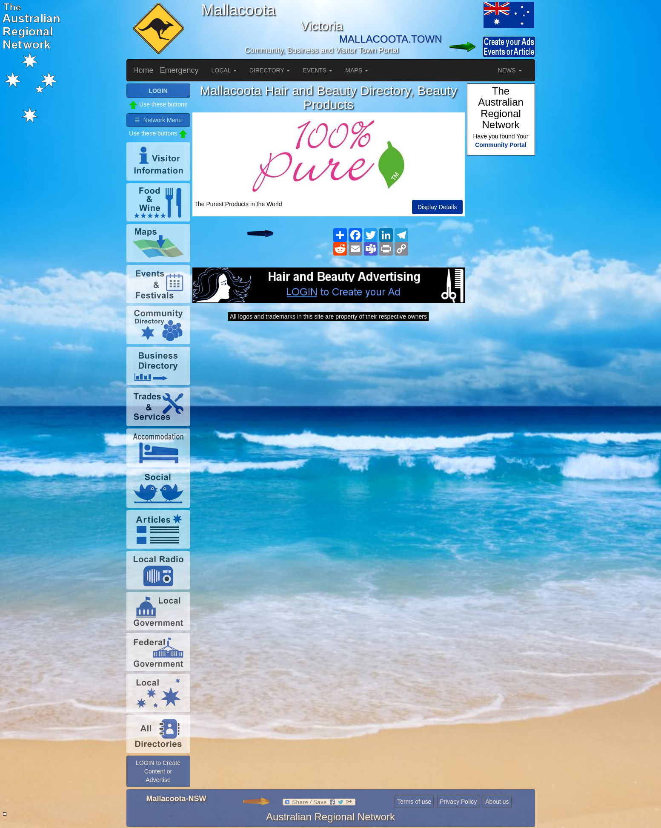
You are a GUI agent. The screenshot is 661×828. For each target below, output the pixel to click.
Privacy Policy (458, 801)
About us (497, 801)
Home (143, 70)
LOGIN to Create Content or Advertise (158, 771)
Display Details (437, 207)
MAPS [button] (356, 70)
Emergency (179, 70)
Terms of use (414, 801)
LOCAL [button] (224, 70)
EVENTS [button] (317, 70)
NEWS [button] (510, 70)
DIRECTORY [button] (269, 70)
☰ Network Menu (158, 120)
